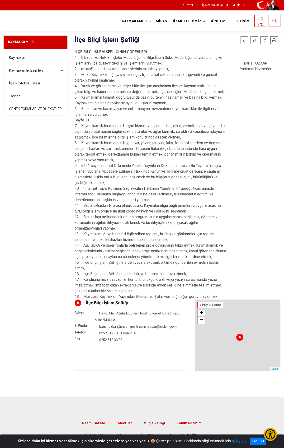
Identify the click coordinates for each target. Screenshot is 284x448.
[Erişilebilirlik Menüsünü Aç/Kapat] (270, 434)
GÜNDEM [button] (217, 21)
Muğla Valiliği (154, 423)
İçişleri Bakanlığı (212, 5)
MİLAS (161, 21)
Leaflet (275, 368)
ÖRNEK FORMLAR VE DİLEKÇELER (35, 109)
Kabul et (258, 441)
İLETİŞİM (241, 21)
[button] (264, 40)
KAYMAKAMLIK (21, 42)
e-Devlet (187, 5)
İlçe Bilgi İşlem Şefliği (107, 302)
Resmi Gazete (94, 423)
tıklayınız (239, 441)
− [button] (201, 320)
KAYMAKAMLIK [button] (135, 21)
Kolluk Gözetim (189, 423)
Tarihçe (14, 96)
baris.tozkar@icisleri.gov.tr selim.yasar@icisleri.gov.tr (138, 326)
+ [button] (201, 313)
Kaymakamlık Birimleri (26, 70)
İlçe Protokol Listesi (24, 83)
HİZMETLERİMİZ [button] (186, 21)
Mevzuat (125, 423)
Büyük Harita (211, 305)
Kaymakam (17, 57)
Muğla (236, 5)
